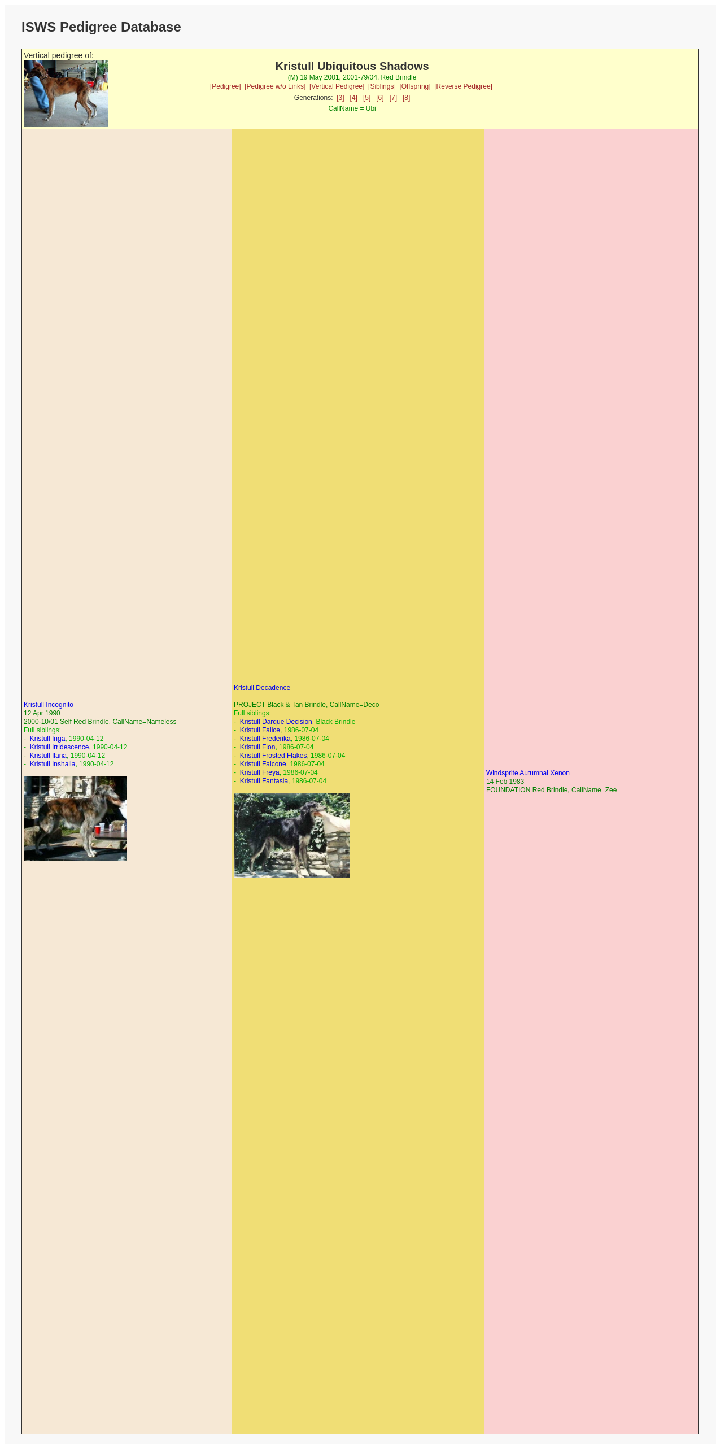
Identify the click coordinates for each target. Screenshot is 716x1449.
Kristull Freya (260, 772)
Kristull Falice (260, 730)
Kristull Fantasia (264, 781)
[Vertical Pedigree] (336, 86)
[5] (366, 98)
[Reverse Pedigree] (463, 86)
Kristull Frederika (265, 739)
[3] (340, 98)
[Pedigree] (225, 86)
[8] (406, 98)
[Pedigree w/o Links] (275, 86)
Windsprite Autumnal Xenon (528, 773)
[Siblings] (382, 86)
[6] (379, 98)
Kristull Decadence (262, 688)
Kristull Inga (48, 739)
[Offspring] (414, 86)
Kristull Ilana (48, 756)
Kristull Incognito (48, 705)
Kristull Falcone (263, 764)
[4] (353, 98)
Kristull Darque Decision (276, 722)
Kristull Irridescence (59, 747)
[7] (393, 98)
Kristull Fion (258, 747)
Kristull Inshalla (53, 764)
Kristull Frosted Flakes (273, 756)
